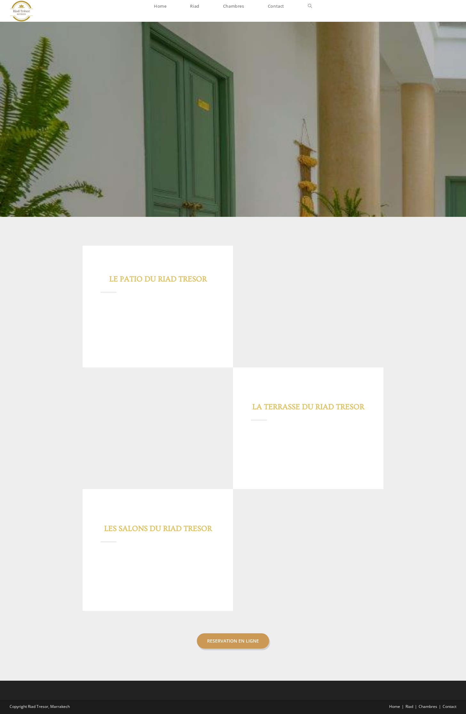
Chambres (428, 706)
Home (394, 706)
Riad (409, 706)
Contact (449, 706)
